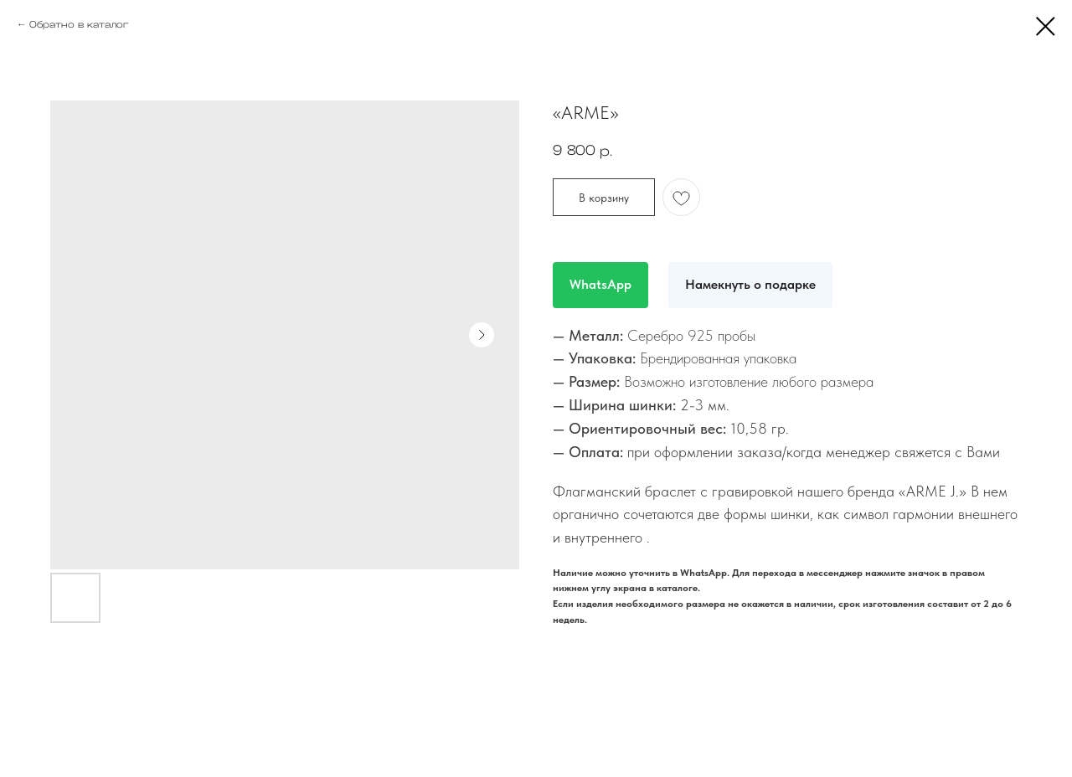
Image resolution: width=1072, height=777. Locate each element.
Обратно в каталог (79, 24)
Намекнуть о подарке (750, 284)
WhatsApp (600, 284)
